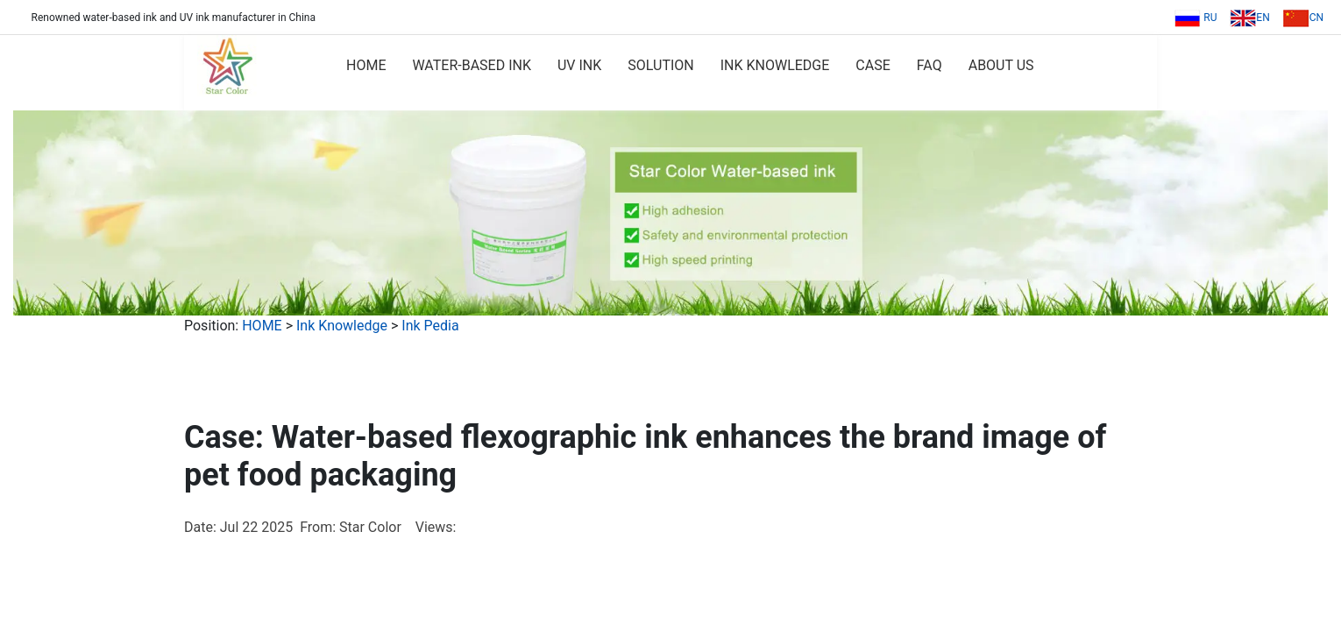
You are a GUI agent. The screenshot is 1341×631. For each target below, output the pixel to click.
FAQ (929, 65)
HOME (366, 65)
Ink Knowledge (341, 325)
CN (1303, 17)
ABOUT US (1001, 65)
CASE (872, 65)
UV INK (579, 65)
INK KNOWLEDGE (775, 65)
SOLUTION (660, 65)
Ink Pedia (429, 325)
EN (1249, 17)
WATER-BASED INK (471, 65)
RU (1195, 17)
